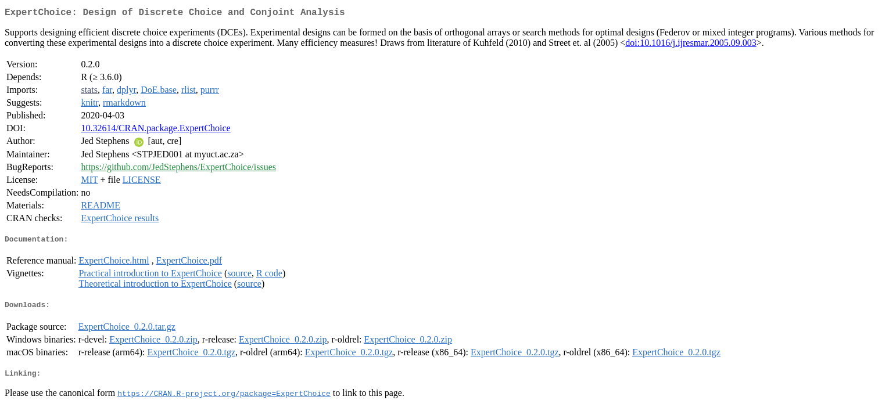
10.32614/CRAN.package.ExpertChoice (155, 130)
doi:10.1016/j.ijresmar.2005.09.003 (690, 45)
